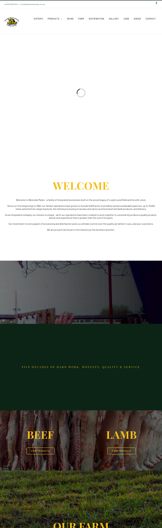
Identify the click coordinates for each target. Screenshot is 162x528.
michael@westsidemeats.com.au (32, 4)
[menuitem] (38, 19)
